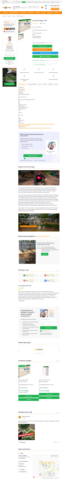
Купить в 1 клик (38, 46)
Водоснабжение (14, 12)
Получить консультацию (39, 58)
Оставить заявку (9, 58)
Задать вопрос (48, 327)
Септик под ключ (51, 128)
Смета (42, 78)
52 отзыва (31, 275)
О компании (18, 1)
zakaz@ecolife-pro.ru (55, 7)
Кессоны (43, 12)
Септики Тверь (22, 85)
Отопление (23, 12)
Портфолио (52, 2)
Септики (5, 12)
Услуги (13, 2)
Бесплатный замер (55, 9)
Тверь (14, 16)
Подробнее (44, 254)
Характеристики (23, 78)
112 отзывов (52, 275)
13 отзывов (52, 281)
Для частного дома (45, 123)
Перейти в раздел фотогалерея (43, 236)
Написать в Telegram (38, 50)
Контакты (57, 2)
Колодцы (49, 12)
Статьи (47, 2)
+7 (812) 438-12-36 (54, 5)
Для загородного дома (35, 123)
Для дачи (27, 123)
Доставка (36, 2)
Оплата (40, 2)
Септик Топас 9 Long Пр (44, 380)
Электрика (30, 12)
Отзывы (43, 2)
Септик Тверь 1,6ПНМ (23, 380)
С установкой (27, 125)
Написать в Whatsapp (50, 50)
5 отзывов (31, 281)
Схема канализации (34, 78)
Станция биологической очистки (39, 128)
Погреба (38, 12)
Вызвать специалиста (33, 155)
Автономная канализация (24, 128)
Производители (29, 2)
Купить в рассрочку (51, 46)
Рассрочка (27, 82)
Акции (23, 2)
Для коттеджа (21, 123)
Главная (4, 16)
